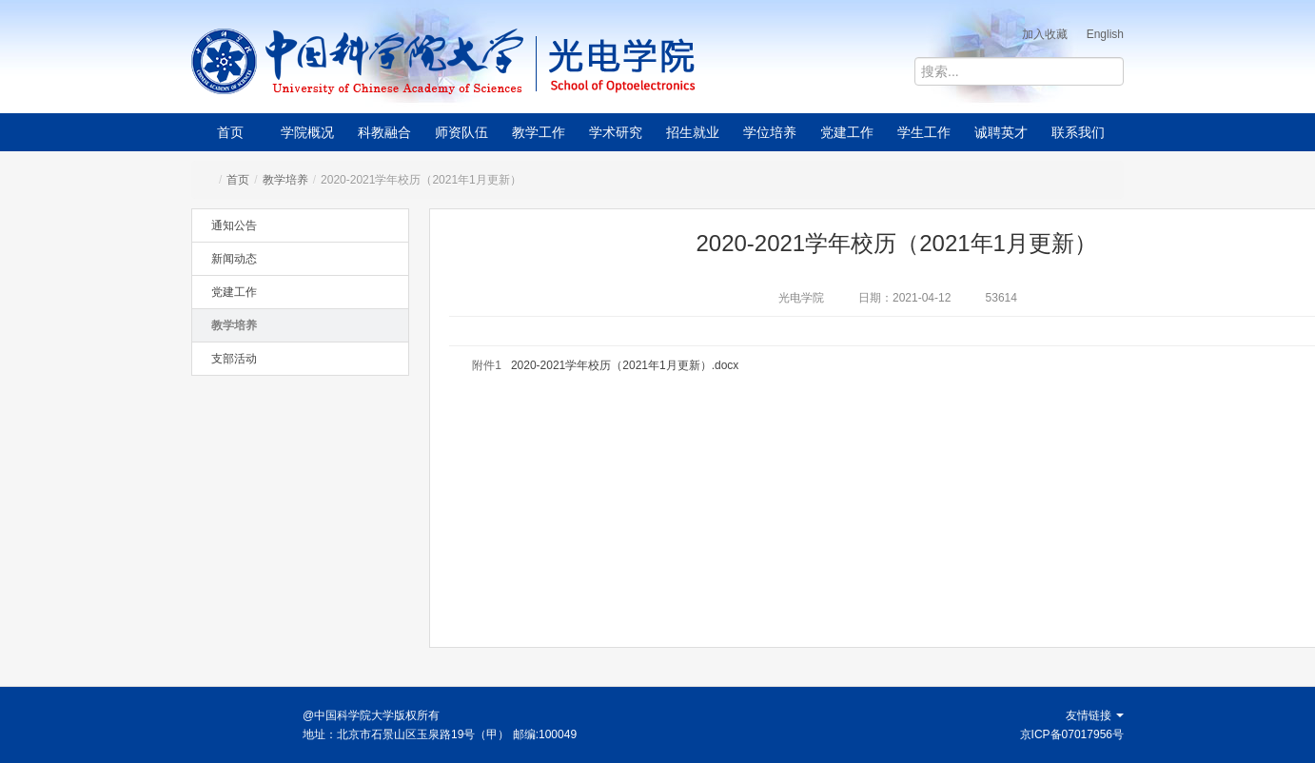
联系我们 (1078, 132)
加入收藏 (1045, 34)
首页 (230, 132)
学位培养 (769, 132)
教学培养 (285, 179)
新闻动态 (234, 258)
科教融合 (384, 132)
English (1105, 34)
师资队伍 (461, 132)
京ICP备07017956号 (1072, 734)
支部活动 (234, 358)
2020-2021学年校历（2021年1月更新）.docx (624, 365)
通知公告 (234, 225)
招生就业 (692, 132)
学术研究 (615, 132)
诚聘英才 (1001, 132)
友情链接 (1095, 715)
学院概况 (307, 132)
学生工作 (924, 132)
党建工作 (846, 132)
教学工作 (538, 132)
